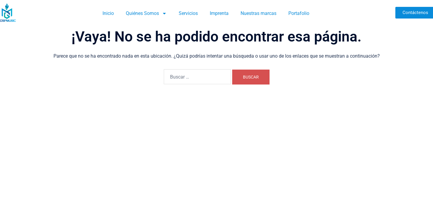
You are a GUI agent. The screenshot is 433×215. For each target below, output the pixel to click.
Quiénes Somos (146, 13)
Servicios (188, 13)
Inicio (108, 13)
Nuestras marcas (258, 13)
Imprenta (219, 13)
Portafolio (298, 13)
